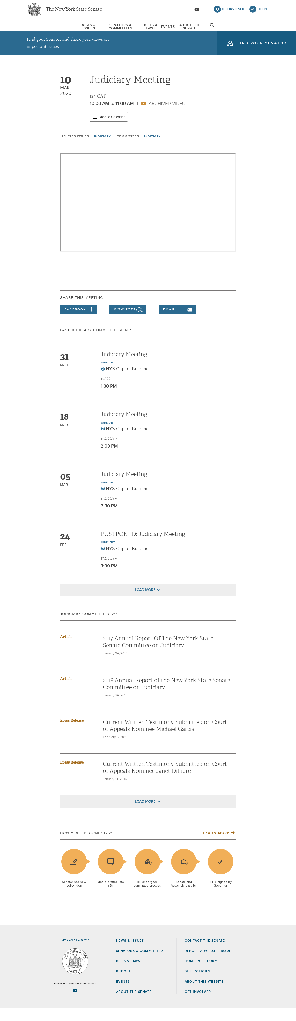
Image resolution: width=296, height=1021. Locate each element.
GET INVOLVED (198, 1004)
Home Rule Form (201, 974)
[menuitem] (40, 29)
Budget (123, 984)
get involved (233, 11)
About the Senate (133, 1004)
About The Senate (227, 29)
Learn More (216, 846)
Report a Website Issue (208, 963)
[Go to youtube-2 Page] (75, 1003)
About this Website (204, 994)
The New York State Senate (74, 11)
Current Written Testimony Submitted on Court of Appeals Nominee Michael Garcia (165, 739)
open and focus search (262, 30)
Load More (145, 603)
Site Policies (197, 984)
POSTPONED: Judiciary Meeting (143, 547)
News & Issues (40, 29)
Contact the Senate (205, 953)
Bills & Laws (149, 29)
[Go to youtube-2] (197, 12)
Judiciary (102, 149)
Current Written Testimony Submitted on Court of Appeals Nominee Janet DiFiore (165, 780)
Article (66, 649)
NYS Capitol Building (127, 382)
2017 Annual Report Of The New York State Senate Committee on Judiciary (158, 655)
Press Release (72, 733)
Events (185, 29)
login (262, 11)
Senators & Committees (95, 29)
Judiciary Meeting (124, 367)
